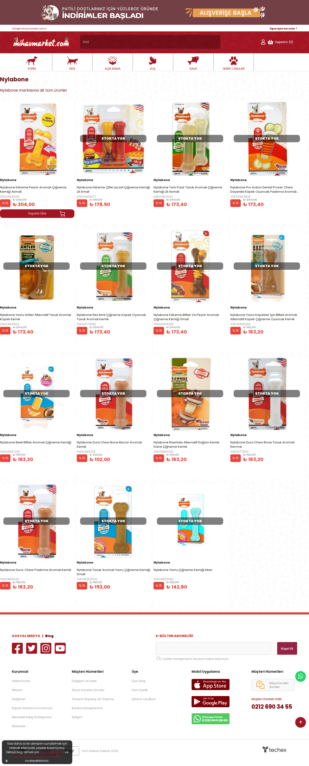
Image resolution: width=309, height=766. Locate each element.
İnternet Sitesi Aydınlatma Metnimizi (37, 756)
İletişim (77, 717)
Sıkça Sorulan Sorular (88, 690)
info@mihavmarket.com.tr (29, 28)
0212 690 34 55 (271, 706)
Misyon (17, 690)
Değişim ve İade (84, 681)
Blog (49, 635)
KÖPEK (32, 63)
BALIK (193, 63)
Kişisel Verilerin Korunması (32, 708)
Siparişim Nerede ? (283, 28)
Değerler (19, 699)
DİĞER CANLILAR (234, 63)
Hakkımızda (21, 681)
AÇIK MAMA (113, 63)
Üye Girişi (139, 681)
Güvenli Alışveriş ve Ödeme (93, 699)
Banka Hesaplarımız (87, 708)
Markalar (19, 726)
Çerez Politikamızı (52, 752)
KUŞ (153, 63)
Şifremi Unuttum (144, 699)
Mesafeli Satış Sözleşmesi (32, 717)
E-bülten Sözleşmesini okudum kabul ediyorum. (194, 659)
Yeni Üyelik (140, 690)
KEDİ (72, 63)
